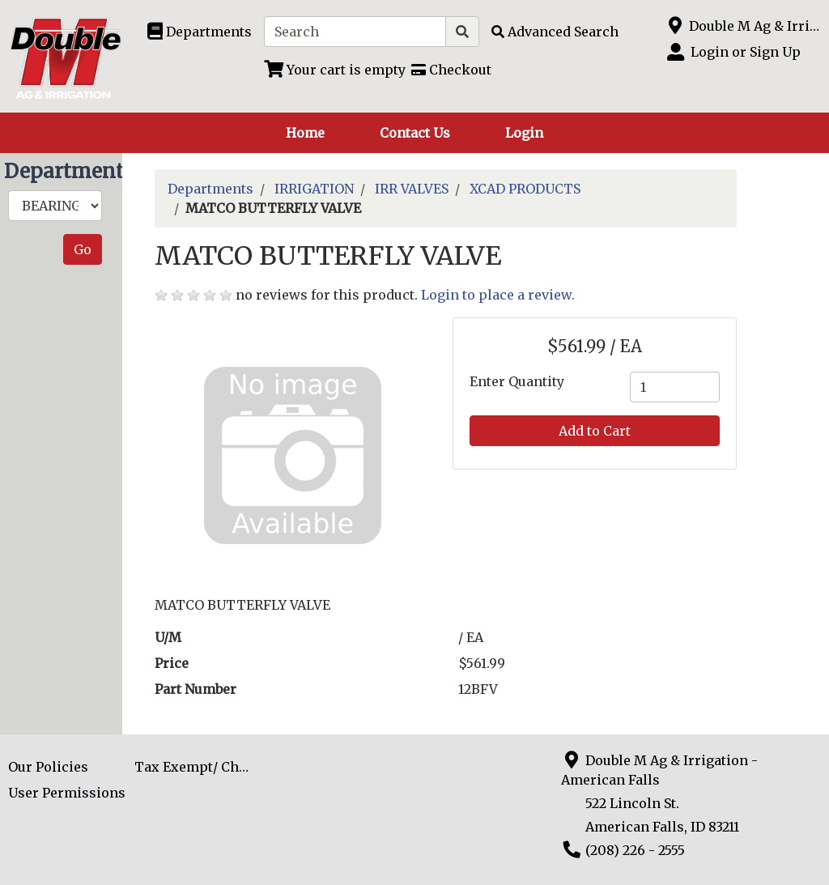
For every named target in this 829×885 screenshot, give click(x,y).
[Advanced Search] (555, 31)
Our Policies (48, 767)
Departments (210, 189)
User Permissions (66, 793)
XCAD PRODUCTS (525, 189)
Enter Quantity (517, 381)
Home (305, 133)
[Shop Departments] (199, 31)
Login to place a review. (498, 295)
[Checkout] (451, 70)
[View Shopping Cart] (335, 70)
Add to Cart (595, 431)
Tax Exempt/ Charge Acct (197, 767)
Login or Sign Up (746, 52)
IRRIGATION (314, 189)
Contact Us (415, 133)
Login (524, 133)
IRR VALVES (412, 189)
